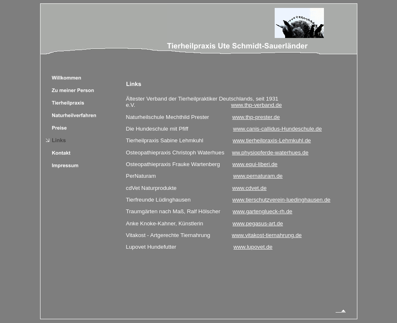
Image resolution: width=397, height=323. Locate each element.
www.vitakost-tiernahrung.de (266, 235)
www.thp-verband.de (256, 105)
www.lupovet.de (252, 247)
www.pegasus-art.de (258, 223)
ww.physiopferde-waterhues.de (270, 152)
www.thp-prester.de (256, 117)
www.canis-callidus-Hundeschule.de (277, 129)
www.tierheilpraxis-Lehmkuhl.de (272, 140)
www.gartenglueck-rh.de (262, 211)
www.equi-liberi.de (255, 164)
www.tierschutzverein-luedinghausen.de (282, 200)
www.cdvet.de (249, 188)
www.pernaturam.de (258, 176)
